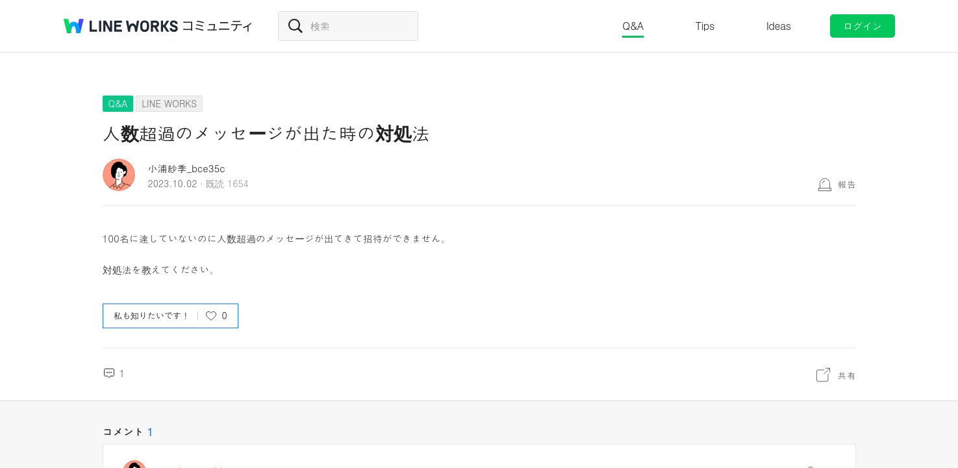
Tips (705, 25)
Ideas (778, 25)
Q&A (633, 25)
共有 (847, 375)
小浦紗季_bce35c (186, 168)
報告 (847, 183)
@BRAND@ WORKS (121, 26)
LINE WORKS (169, 103)
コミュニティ (217, 26)
